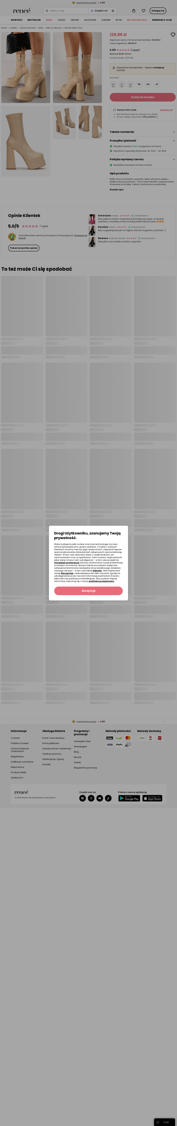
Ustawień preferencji (66, 562)
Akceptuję (67, 573)
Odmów (97, 570)
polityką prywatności (101, 581)
